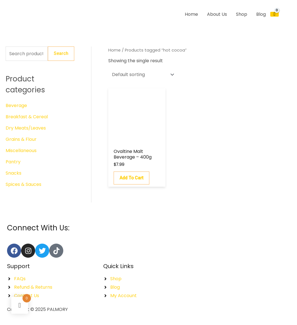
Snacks (13, 173)
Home (114, 50)
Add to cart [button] (132, 178)
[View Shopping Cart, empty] (274, 14)
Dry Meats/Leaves (26, 128)
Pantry (13, 162)
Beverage (16, 105)
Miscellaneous (21, 150)
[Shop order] (142, 74)
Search (61, 53)
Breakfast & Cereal (27, 116)
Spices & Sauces (23, 184)
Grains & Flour (21, 139)
